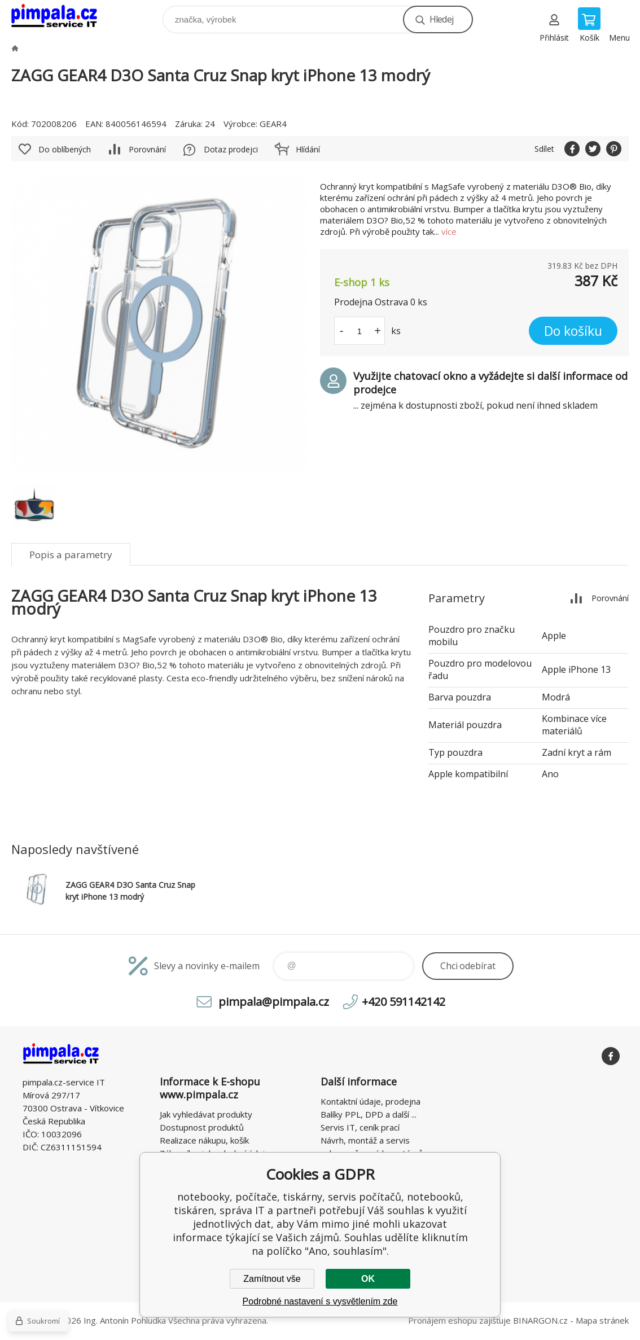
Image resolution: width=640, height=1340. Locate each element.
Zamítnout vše (271, 1279)
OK (368, 1279)
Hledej (441, 19)
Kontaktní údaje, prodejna (370, 1101)
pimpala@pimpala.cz (273, 1001)
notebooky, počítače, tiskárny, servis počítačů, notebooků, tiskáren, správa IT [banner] (61, 16)
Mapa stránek (602, 1320)
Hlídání (308, 149)
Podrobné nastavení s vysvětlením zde (320, 1301)
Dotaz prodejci (231, 149)
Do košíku (573, 331)
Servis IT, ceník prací (360, 1127)
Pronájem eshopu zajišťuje (459, 1320)
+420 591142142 (403, 1001)
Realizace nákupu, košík (204, 1140)
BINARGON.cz (540, 1320)
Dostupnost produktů (202, 1127)
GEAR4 (273, 123)
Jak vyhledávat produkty (206, 1114)
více (449, 231)
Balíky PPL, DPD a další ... (369, 1114)
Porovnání (147, 149)
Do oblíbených (64, 149)
